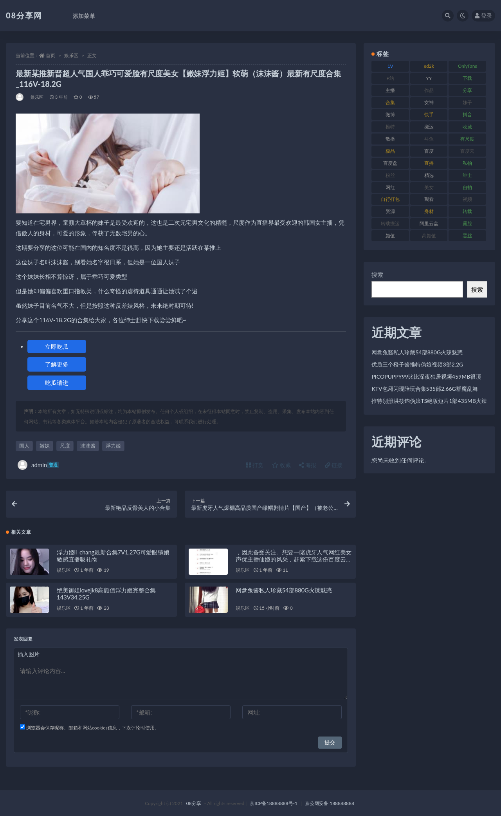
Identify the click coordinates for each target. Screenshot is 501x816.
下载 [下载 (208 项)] (467, 78)
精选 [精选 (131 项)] (429, 175)
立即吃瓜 (56, 346)
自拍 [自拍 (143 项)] (467, 187)
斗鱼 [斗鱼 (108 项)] (429, 139)
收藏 (281, 465)
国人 (24, 445)
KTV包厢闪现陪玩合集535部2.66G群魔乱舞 (424, 388)
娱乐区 (71, 55)
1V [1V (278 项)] (390, 66)
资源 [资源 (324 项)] (390, 211)
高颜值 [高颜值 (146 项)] (429, 235)
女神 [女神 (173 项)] (429, 102)
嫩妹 (45, 445)
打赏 (254, 465)
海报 (307, 465)
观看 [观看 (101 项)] (429, 199)
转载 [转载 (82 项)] (467, 211)
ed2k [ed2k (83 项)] (429, 66)
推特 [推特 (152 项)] (390, 127)
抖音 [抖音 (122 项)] (467, 114)
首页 (50, 55)
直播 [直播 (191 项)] (429, 163)
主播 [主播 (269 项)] (390, 90)
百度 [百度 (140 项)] (429, 151)
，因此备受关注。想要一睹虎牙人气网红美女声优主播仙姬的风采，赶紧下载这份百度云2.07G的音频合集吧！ (293, 559)
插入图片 (29, 654)
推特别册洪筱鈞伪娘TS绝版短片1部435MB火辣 (429, 400)
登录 (483, 15)
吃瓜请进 (56, 382)
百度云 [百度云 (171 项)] (467, 151)
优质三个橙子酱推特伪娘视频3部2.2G (417, 364)
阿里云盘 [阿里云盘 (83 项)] (429, 223)
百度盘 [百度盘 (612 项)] (390, 163)
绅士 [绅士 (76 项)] (467, 175)
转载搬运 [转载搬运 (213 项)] (390, 223)
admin (38, 465)
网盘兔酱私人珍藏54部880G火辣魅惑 (284, 590)
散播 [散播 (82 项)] (390, 139)
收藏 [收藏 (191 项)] (467, 127)
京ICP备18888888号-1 (273, 803)
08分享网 (24, 15)
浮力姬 (113, 445)
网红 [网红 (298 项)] (390, 187)
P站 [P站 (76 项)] (390, 78)
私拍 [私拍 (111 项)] (467, 163)
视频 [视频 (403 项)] (467, 199)
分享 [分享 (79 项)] (467, 90)
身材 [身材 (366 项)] (429, 211)
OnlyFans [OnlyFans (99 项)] (467, 66)
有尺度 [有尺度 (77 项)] (467, 139)
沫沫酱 (88, 445)
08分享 (193, 803)
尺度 (65, 445)
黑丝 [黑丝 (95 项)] (467, 235)
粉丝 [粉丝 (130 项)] (390, 175)
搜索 (377, 274)
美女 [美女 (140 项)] (429, 187)
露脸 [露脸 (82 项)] (467, 223)
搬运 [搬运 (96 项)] (429, 127)
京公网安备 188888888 (329, 803)
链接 (334, 465)
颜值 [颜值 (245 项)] (390, 235)
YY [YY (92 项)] (429, 78)
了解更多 (56, 364)
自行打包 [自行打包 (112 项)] (390, 199)
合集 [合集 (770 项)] (390, 102)
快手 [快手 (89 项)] (429, 114)
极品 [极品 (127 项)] (390, 151)
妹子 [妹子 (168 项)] (467, 102)
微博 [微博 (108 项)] (390, 114)
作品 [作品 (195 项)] (429, 90)
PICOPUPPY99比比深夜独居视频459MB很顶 (426, 376)
